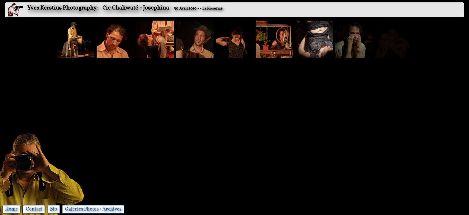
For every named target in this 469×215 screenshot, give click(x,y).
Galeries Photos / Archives (93, 209)
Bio (53, 209)
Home (11, 209)
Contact (34, 209)
